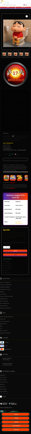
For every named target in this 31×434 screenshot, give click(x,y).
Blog (1, 326)
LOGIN (7, 7)
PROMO (15, 414)
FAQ (1, 328)
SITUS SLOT (2, 386)
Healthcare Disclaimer (5, 308)
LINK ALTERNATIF (15, 425)
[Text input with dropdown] (11, 5)
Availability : (6, 154)
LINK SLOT (2, 384)
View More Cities (4, 393)
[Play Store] (13, 404)
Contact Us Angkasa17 (6, 284)
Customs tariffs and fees (6, 296)
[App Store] (4, 404)
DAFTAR (23, 7)
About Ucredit (3, 330)
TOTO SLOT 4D (3, 382)
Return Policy (3, 323)
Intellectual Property (5, 289)
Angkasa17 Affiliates (5, 333)
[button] (27, 16)
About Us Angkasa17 (5, 282)
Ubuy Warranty (4, 305)
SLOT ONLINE (3, 379)
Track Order (3, 294)
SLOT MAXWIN (3, 391)
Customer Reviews (4, 321)
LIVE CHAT (15, 429)
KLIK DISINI (12, 188)
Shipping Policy (4, 298)
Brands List (2, 319)
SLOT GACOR (3, 377)
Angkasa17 (6, 133)
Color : (7, 159)
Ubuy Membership (4, 303)
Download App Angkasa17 (6, 316)
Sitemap (2, 291)
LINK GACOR (3, 389)
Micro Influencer (4, 301)
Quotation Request (5, 287)
